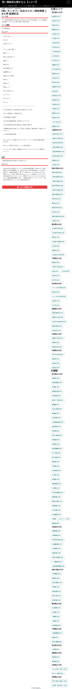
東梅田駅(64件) (56, 531)
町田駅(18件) (55, 431)
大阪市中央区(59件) (57, 138)
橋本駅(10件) (55, 661)
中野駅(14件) (55, 466)
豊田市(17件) (55, 237)
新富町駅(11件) (56, 497)
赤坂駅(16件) (55, 444)
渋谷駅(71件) (55, 387)
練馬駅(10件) (55, 523)
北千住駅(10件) (56, 510)
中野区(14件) (55, 109)
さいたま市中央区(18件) (59, 296)
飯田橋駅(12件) (56, 483)
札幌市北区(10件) (57, 347)
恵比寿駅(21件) (56, 426)
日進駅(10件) (55, 621)
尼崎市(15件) (55, 363)
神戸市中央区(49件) (57, 354)
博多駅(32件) (55, 657)
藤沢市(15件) (55, 203)
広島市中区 (10, 8)
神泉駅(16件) (55, 439)
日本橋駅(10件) (56, 514)
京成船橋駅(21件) (57, 633)
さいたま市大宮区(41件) (59, 287)
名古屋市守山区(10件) (58, 255)
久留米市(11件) (56, 330)
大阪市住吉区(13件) (57, 156)
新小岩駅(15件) (56, 457)
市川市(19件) (65, 271)
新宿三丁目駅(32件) (57, 400)
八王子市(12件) (56, 122)
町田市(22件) (55, 82)
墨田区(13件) (55, 113)
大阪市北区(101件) (57, 134)
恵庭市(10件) (55, 342)
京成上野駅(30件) (57, 409)
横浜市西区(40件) (57, 172)
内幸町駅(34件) (56, 395)
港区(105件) (55, 25)
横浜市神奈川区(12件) (58, 216)
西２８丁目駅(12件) (57, 673)
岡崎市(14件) (55, 250)
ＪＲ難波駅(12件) (57, 561)
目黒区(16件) (55, 100)
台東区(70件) (55, 34)
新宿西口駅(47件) (57, 391)
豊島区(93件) (55, 29)
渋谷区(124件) (56, 21)
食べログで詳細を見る (25, 187)
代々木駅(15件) (56, 453)
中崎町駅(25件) (56, 535)
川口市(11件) (55, 305)
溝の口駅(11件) (56, 595)
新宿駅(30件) (55, 413)
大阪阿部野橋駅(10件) (58, 566)
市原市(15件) (55, 275)
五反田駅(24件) (56, 417)
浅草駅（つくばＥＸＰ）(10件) (60, 519)
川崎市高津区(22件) (57, 177)
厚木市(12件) (55, 212)
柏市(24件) (55, 271)
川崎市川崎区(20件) (57, 181)
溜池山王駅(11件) (57, 501)
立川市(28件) (55, 56)
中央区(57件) (55, 38)
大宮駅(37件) (55, 649)
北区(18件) (55, 91)
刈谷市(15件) (55, 246)
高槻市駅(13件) (56, 553)
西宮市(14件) (55, 367)
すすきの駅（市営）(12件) (59, 669)
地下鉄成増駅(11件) (57, 492)
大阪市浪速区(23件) (57, 147)
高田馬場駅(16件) (57, 448)
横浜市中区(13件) (57, 207)
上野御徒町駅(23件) (57, 422)
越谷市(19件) (55, 292)
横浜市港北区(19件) (57, 185)
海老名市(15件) (56, 199)
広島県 (3, 8)
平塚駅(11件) (55, 587)
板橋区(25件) (55, 65)
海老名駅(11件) (56, 591)
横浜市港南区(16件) (57, 194)
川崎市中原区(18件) (57, 190)
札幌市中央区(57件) (57, 338)
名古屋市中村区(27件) (58, 233)
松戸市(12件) (55, 280)
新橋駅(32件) (55, 404)
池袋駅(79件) (55, 378)
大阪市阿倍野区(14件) (58, 151)
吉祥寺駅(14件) (56, 470)
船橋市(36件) (55, 262)
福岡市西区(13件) (57, 326)
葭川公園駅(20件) (57, 641)
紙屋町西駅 (18, 8)
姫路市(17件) (55, 359)
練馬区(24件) (55, 73)
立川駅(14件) (55, 475)
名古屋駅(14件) (56, 607)
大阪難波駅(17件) (57, 544)
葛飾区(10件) (55, 126)
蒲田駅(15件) (55, 461)
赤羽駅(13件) (55, 479)
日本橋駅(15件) (56, 548)
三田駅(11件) (55, 488)
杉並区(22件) (55, 78)
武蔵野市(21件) (56, 87)
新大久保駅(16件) (57, 435)
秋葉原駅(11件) (56, 505)
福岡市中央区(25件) (57, 317)
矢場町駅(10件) (56, 625)
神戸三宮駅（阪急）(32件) (59, 681)
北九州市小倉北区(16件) (59, 321)
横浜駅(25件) (55, 578)
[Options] (68, 2)
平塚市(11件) (55, 221)
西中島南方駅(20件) (57, 539)
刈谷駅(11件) (55, 612)
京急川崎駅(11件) (57, 582)
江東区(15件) (55, 104)
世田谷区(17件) (56, 95)
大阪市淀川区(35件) (57, 143)
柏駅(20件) (55, 637)
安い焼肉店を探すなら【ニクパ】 (20, 2)
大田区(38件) (55, 43)
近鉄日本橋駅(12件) (57, 557)
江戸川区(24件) (56, 69)
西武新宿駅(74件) (57, 382)
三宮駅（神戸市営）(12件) (59, 685)
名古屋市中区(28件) (57, 228)
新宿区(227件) (56, 16)
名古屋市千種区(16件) (58, 241)
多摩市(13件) (55, 117)
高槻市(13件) (55, 160)
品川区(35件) (55, 47)
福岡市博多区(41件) (57, 313)
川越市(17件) (55, 301)
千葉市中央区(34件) (57, 267)
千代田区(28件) (56, 51)
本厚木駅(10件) (56, 600)
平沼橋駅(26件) (56, 573)
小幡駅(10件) (55, 616)
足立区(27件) (55, 60)
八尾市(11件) (55, 165)
